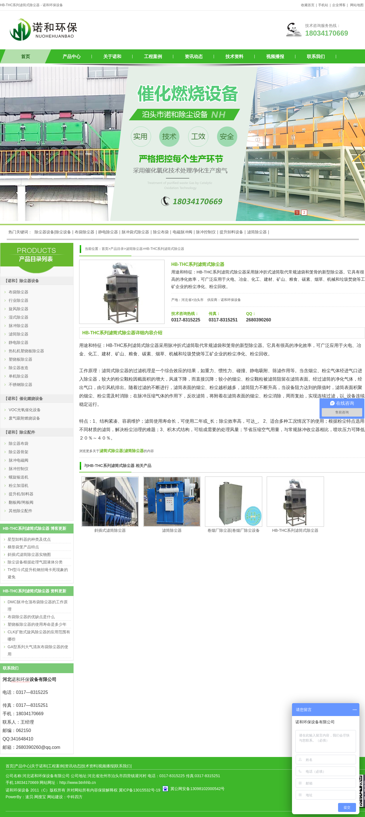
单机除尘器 (18, 376)
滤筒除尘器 (257, 232)
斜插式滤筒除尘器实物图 (29, 554)
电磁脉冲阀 (182, 232)
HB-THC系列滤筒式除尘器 (164, 249)
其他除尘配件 (20, 510)
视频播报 (275, 56)
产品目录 (117, 249)
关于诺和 (112, 56)
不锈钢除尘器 (20, 384)
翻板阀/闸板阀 (21, 502)
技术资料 (234, 56)
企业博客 (339, 5)
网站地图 (357, 5)
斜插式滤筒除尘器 (110, 530)
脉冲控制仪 (206, 232)
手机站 (323, 5)
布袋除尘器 (84, 232)
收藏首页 (307, 5)
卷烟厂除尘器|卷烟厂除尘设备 (233, 530)
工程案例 (153, 56)
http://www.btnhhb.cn (77, 782)
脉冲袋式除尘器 (135, 232)
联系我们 (316, 56)
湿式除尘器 (18, 317)
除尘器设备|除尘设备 (53, 232)
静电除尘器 (108, 232)
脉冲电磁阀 (18, 460)
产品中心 (72, 56)
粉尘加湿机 (18, 485)
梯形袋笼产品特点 (23, 547)
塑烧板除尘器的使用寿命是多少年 (37, 624)
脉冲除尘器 (18, 325)
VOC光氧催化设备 (25, 410)
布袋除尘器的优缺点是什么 (31, 617)
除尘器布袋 (18, 443)
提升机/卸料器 (21, 494)
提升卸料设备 (231, 232)
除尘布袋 (161, 232)
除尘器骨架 (18, 452)
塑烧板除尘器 (20, 359)
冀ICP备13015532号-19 (139, 790)
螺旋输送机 (18, 477)
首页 (25, 56)
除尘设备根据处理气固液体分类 (35, 562)
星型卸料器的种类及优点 (29, 539)
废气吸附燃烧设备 (24, 418)
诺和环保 (20, 679)
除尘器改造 (18, 367)
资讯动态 (194, 56)
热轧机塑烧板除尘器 (26, 351)
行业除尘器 (18, 300)
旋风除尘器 (18, 309)
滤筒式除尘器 (111, 450)
